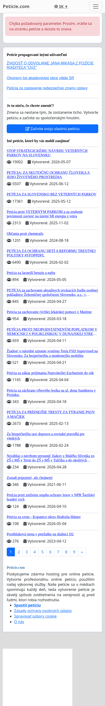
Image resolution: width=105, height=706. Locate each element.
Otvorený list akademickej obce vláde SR (40, 78)
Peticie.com (16, 6)
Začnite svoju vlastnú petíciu (52, 128)
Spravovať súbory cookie (35, 616)
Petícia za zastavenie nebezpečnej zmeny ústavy (47, 88)
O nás (19, 621)
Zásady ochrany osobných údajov (43, 610)
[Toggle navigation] (95, 6)
